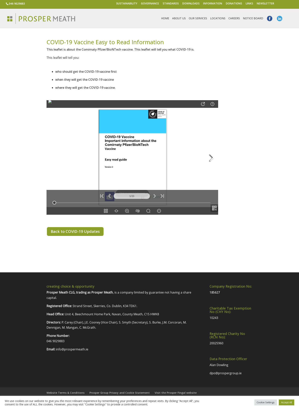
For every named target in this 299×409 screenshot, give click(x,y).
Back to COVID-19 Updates (75, 231)
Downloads (190, 3)
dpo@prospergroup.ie (226, 373)
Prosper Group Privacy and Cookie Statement (119, 392)
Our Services (198, 18)
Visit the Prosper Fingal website (176, 392)
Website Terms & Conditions (65, 392)
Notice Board (253, 18)
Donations (234, 3)
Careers (234, 18)
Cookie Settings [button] (266, 402)
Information (212, 3)
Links (249, 3)
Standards (171, 3)
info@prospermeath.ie (72, 349)
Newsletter (265, 3)
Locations (217, 18)
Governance (150, 3)
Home (165, 18)
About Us (179, 18)
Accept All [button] (286, 402)
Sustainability (126, 3)
